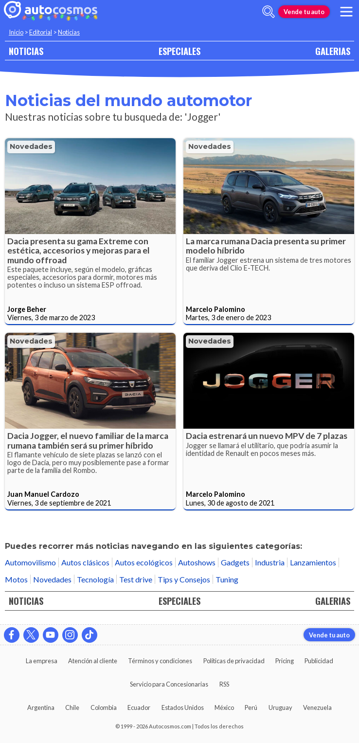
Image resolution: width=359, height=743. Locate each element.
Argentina (40, 707)
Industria (270, 562)
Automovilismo (30, 562)
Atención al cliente (92, 661)
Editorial (40, 32)
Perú (251, 707)
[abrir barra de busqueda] (268, 12)
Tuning (226, 579)
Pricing (284, 661)
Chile (72, 707)
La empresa (41, 661)
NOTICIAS (26, 50)
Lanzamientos (313, 562)
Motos (16, 579)
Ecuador (138, 707)
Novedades (31, 146)
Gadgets (235, 562)
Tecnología (95, 579)
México (224, 707)
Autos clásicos (85, 562)
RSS (224, 684)
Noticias (69, 32)
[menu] (346, 11)
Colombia (103, 707)
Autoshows (196, 562)
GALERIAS (332, 50)
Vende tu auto (304, 12)
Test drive (135, 579)
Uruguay (280, 707)
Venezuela (317, 707)
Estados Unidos (183, 707)
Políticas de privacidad (234, 661)
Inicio (16, 32)
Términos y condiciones (160, 661)
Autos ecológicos (144, 562)
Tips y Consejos (184, 579)
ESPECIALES (179, 50)
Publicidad (319, 661)
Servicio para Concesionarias (169, 684)
